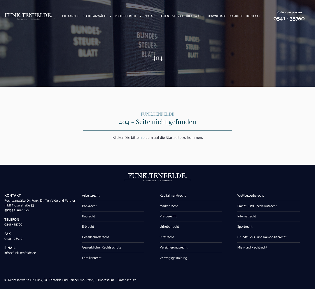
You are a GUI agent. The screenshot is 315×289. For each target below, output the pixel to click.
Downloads (217, 16)
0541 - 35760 (289, 18)
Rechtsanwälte (97, 16)
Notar (149, 16)
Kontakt (253, 16)
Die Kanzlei (70, 16)
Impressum (106, 280)
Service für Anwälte (188, 16)
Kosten (163, 16)
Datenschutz (127, 280)
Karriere (236, 16)
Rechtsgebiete (128, 16)
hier (143, 137)
